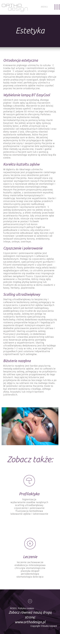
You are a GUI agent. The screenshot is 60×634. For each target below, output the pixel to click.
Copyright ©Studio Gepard (44, 626)
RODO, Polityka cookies (22, 608)
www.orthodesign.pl (30, 622)
